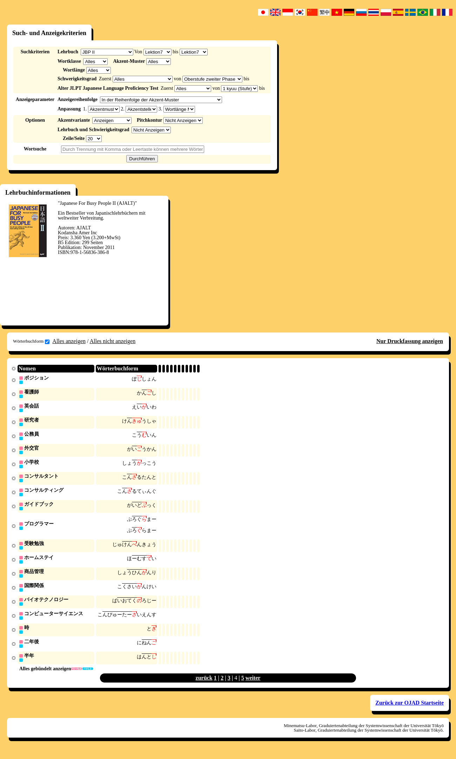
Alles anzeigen (69, 341)
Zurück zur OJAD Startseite (409, 710)
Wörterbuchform (31, 341)
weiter (253, 685)
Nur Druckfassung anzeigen (409, 341)
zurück (204, 685)
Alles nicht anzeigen (113, 341)
